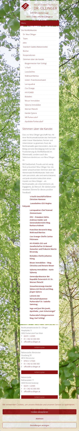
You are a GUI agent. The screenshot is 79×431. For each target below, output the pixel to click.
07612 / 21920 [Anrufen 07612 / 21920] (29, 361)
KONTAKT (33, 13)
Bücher (41, 13)
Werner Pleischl (31, 109)
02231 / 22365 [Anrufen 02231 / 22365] (31, 17)
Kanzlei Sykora (31, 113)
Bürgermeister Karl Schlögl (35, 63)
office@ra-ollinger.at (45, 17)
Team (25, 38)
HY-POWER (29, 92)
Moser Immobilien (32, 101)
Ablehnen (39, 418)
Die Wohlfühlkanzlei (29, 30)
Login (47, 13)
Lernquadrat (30, 84)
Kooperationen (29, 55)
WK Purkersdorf (31, 117)
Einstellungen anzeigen (39, 425)
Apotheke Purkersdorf (34, 121)
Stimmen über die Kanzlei (33, 59)
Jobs (25, 43)
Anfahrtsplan (39, 347)
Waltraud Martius (32, 76)
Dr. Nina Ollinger (29, 34)
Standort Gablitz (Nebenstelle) (35, 47)
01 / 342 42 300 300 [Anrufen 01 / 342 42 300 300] (32, 339)
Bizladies (28, 96)
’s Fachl (28, 67)
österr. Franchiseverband (35, 80)
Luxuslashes (30, 72)
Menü (23, 23)
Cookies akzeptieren (39, 412)
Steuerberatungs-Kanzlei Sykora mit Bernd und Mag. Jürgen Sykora (41, 289)
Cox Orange (30, 88)
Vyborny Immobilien (33, 105)
